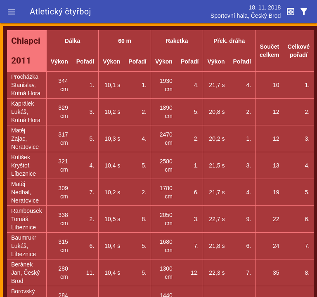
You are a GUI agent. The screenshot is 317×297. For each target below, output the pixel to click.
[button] (11, 11)
